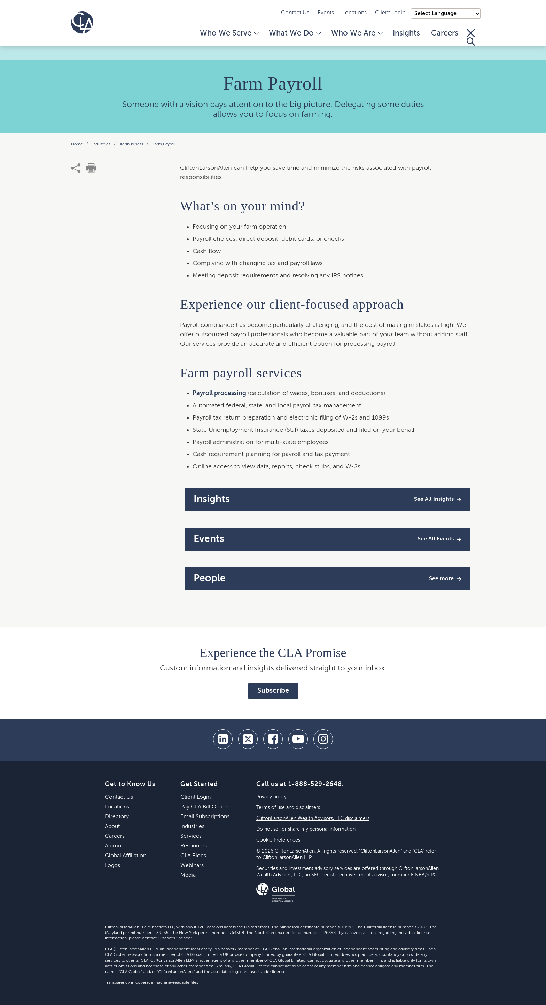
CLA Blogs (193, 856)
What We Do (294, 33)
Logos (112, 865)
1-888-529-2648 (315, 784)
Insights (406, 33)
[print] (91, 168)
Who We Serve (229, 33)
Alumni (114, 846)
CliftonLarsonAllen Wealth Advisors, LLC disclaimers (312, 818)
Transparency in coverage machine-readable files (151, 983)
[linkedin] (223, 739)
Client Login (390, 13)
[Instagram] (323, 739)
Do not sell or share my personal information (306, 829)
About (112, 826)
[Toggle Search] (471, 37)
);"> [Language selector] (446, 13)
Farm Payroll (164, 144)
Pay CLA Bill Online (204, 807)
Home (77, 144)
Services (191, 836)
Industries (101, 144)
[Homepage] (82, 23)
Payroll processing (219, 393)
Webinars (192, 865)
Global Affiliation (125, 856)
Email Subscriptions (204, 817)
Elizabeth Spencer (175, 938)
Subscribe (273, 691)
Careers (444, 33)
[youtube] (298, 739)
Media (188, 875)
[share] (76, 168)
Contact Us (295, 13)
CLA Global (270, 949)
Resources (193, 846)
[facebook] (273, 739)
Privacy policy (271, 797)
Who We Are (356, 33)
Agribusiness (132, 144)
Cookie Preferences (278, 840)
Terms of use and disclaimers (288, 807)
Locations (354, 13)
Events (326, 13)
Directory (117, 817)
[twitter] (248, 739)
